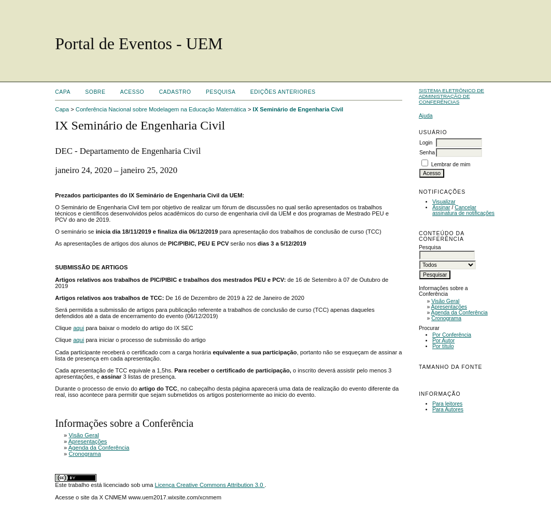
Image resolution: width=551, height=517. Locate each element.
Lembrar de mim (451, 164)
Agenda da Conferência (459, 312)
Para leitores (447, 404)
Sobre (95, 92)
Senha (427, 152)
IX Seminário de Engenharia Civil (298, 109)
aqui (78, 328)
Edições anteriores (283, 92)
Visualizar (444, 202)
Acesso (132, 92)
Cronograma (446, 318)
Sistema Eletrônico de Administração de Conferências (451, 96)
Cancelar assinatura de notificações (463, 210)
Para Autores (447, 409)
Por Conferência (451, 335)
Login (425, 143)
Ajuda (426, 116)
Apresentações (449, 307)
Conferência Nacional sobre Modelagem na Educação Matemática (161, 109)
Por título (443, 346)
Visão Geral (445, 301)
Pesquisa (220, 92)
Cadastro (175, 92)
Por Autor (443, 340)
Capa (62, 92)
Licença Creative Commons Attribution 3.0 (209, 485)
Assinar (441, 207)
